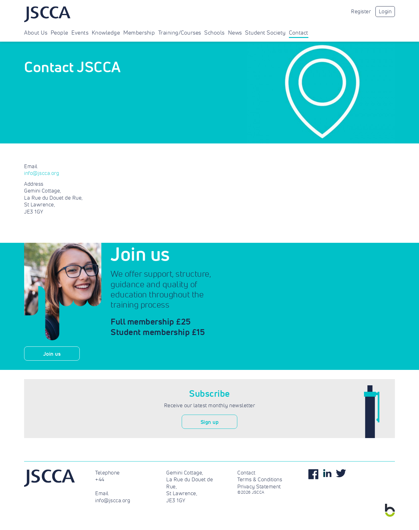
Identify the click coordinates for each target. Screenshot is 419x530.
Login (385, 11)
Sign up (210, 422)
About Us (35, 32)
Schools (214, 32)
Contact (298, 32)
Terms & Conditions (259, 479)
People (59, 32)
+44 (99, 479)
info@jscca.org (41, 173)
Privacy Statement (259, 486)
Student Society (265, 32)
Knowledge (106, 32)
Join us (52, 353)
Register (361, 11)
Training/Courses (179, 32)
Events (79, 32)
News (235, 32)
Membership (139, 32)
